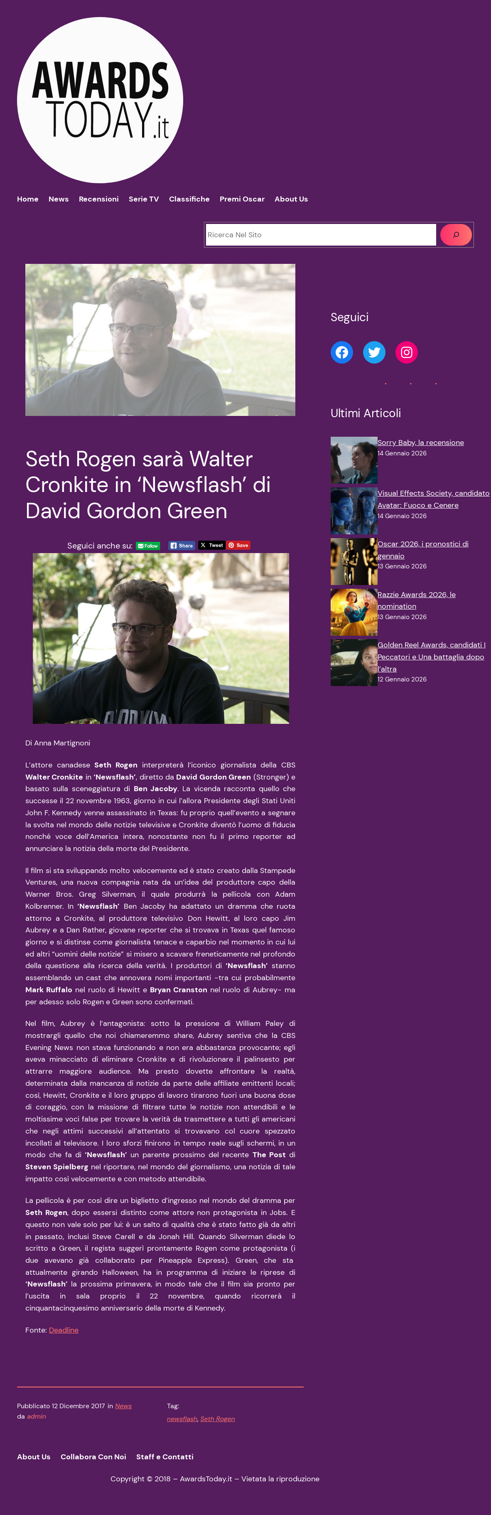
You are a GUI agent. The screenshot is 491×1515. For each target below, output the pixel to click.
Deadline (64, 1330)
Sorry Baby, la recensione (421, 443)
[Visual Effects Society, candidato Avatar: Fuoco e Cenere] (354, 512)
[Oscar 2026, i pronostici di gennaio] (354, 563)
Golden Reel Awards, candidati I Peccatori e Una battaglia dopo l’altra (432, 657)
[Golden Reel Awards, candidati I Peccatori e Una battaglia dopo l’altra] (354, 664)
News (123, 1406)
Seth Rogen (217, 1418)
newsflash (182, 1418)
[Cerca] (456, 235)
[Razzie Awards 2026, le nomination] (354, 614)
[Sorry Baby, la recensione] (354, 462)
